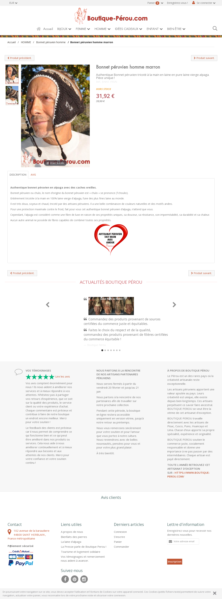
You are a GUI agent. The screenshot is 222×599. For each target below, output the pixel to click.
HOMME (100, 28)
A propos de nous (72, 532)
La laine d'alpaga (71, 541)
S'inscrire (119, 537)
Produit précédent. (19, 58)
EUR (11, 3)
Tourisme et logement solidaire (80, 551)
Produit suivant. (204, 58)
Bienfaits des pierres (74, 537)
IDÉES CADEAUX (126, 28)
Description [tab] (17, 174)
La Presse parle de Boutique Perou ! (83, 546)
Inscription (174, 561)
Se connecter (204, 3)
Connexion (120, 532)
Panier (153, 3)
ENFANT (153, 28)
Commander (121, 546)
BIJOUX (62, 28)
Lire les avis (62, 376)
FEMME (81, 28)
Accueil (48, 28)
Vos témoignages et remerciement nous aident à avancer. (83, 558)
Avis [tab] (33, 174)
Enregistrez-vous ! (177, 3)
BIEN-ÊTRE (174, 28)
